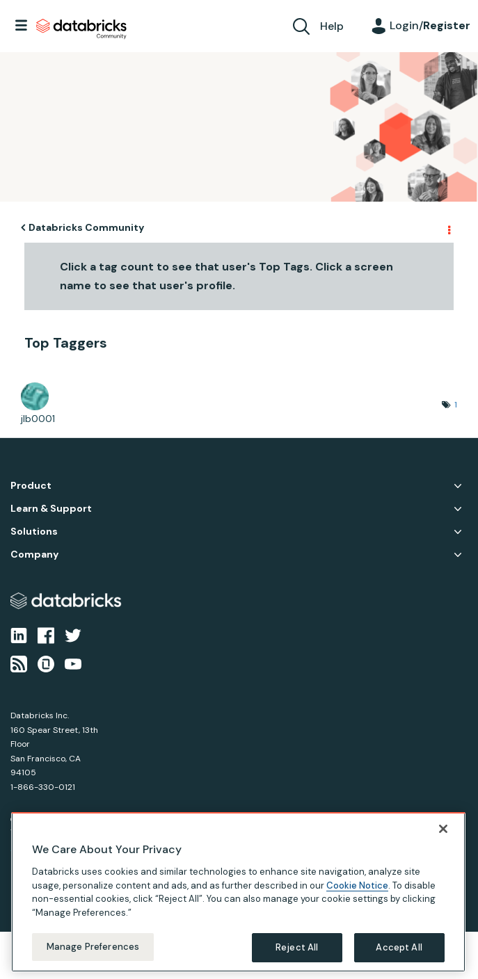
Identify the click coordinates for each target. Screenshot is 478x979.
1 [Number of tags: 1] (455, 404)
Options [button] (448, 228)
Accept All (399, 947)
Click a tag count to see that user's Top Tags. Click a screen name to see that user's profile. (226, 276)
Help (332, 26)
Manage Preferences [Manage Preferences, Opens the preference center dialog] (93, 947)
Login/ (430, 25)
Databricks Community (81, 29)
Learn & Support (51, 509)
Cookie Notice (357, 885)
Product (30, 486)
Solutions (34, 531)
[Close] (443, 829)
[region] (238, 892)
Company (34, 554)
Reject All (297, 947)
